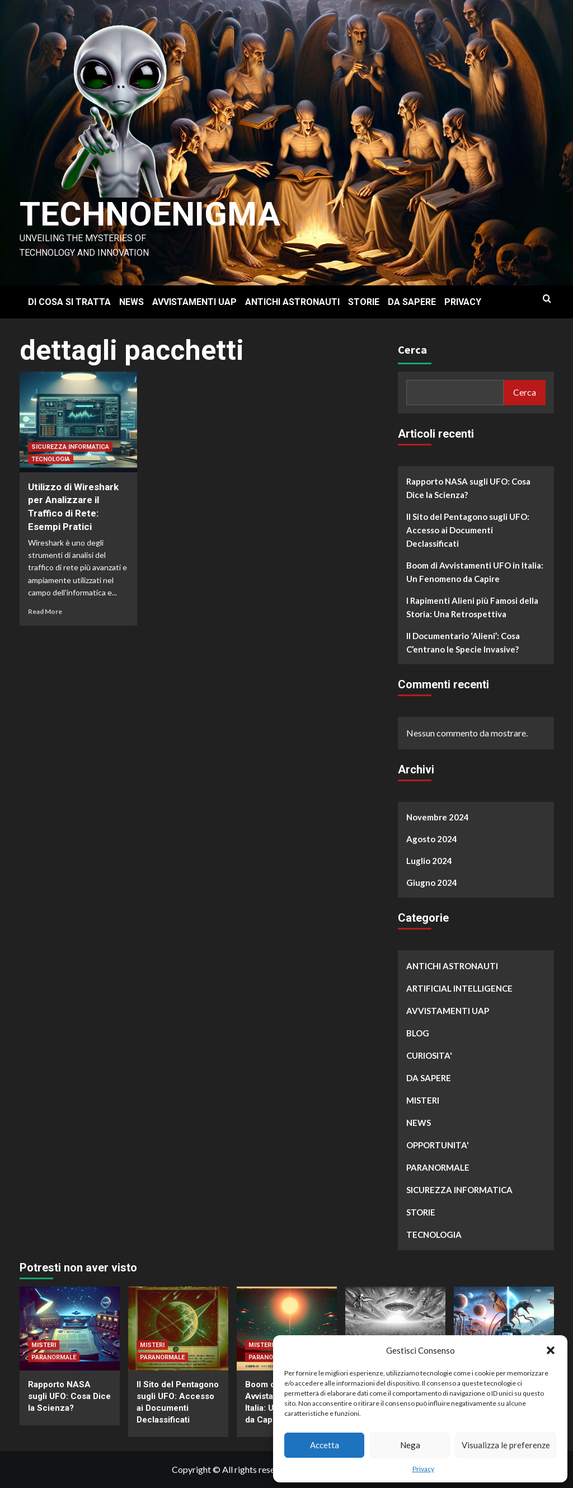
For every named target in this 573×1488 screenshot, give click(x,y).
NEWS (131, 302)
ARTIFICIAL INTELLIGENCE (459, 988)
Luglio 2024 (429, 861)
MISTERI (422, 1100)
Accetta (324, 1445)
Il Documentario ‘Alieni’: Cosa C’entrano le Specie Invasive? (463, 642)
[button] (550, 1350)
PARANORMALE (437, 1167)
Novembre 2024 (437, 817)
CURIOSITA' (429, 1055)
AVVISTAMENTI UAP (194, 302)
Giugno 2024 (431, 882)
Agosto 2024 (431, 839)
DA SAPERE (412, 302)
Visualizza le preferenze (506, 1445)
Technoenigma (150, 214)
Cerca (412, 349)
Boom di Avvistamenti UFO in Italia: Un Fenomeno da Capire (474, 572)
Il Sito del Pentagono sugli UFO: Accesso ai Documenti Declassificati (467, 529)
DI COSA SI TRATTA (69, 302)
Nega (410, 1445)
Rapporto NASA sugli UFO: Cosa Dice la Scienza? (468, 488)
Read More (45, 611)
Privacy (423, 1468)
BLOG (417, 1033)
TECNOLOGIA (50, 459)
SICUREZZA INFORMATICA (70, 446)
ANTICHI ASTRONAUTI (292, 302)
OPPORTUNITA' (437, 1145)
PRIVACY (462, 302)
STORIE (363, 302)
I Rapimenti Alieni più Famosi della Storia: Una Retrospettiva (472, 607)
